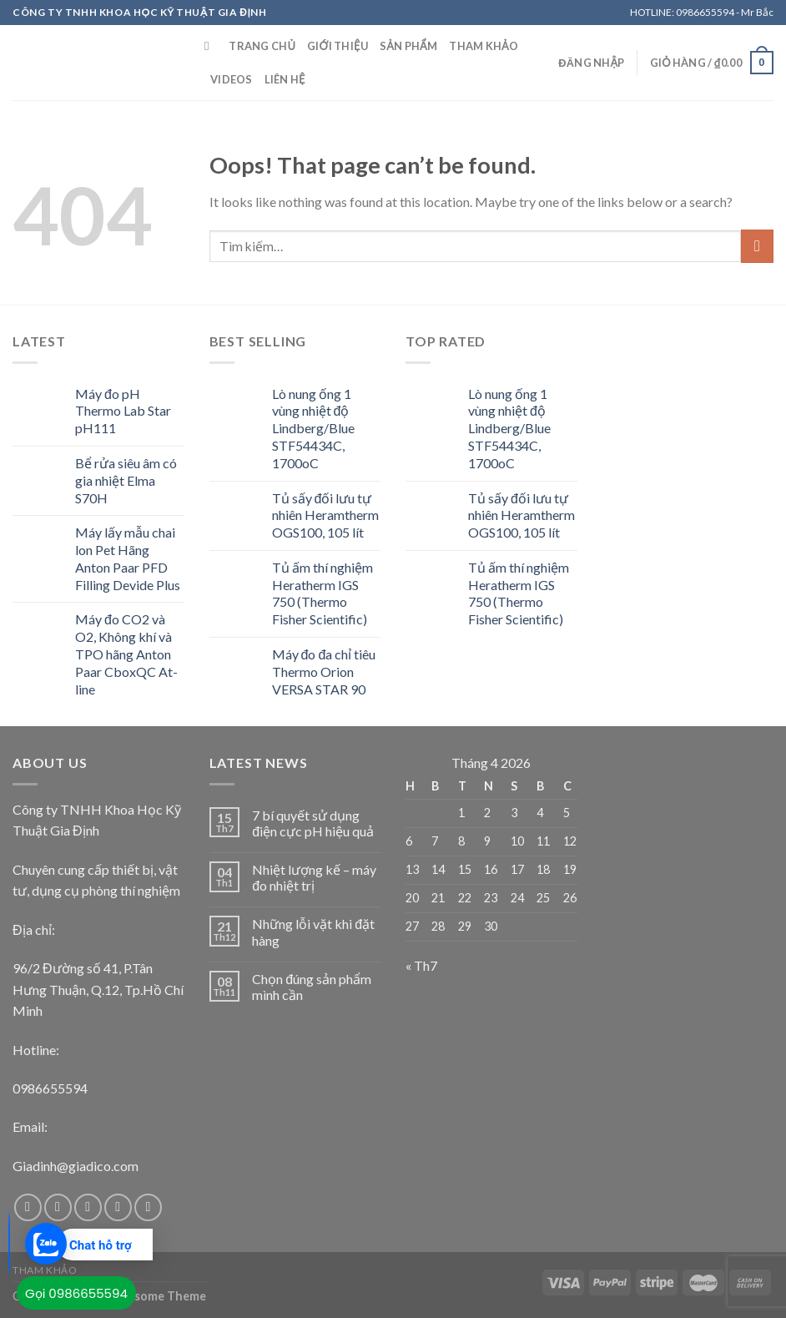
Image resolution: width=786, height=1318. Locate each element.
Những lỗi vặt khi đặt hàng (313, 931)
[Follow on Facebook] (28, 1207)
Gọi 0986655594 (76, 1293)
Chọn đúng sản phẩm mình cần (311, 986)
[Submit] (757, 246)
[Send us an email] (118, 1207)
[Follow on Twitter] (88, 1207)
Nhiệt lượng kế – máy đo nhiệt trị (314, 877)
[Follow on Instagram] (58, 1207)
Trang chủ (262, 46)
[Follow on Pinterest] (148, 1207)
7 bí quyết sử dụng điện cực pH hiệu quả (313, 823)
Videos (231, 79)
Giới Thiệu (337, 46)
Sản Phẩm (408, 46)
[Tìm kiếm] (210, 46)
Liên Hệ (285, 79)
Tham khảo (483, 46)
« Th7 (421, 965)
